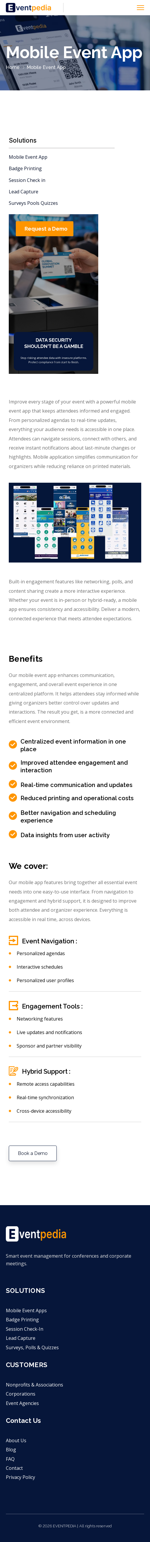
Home (13, 67)
